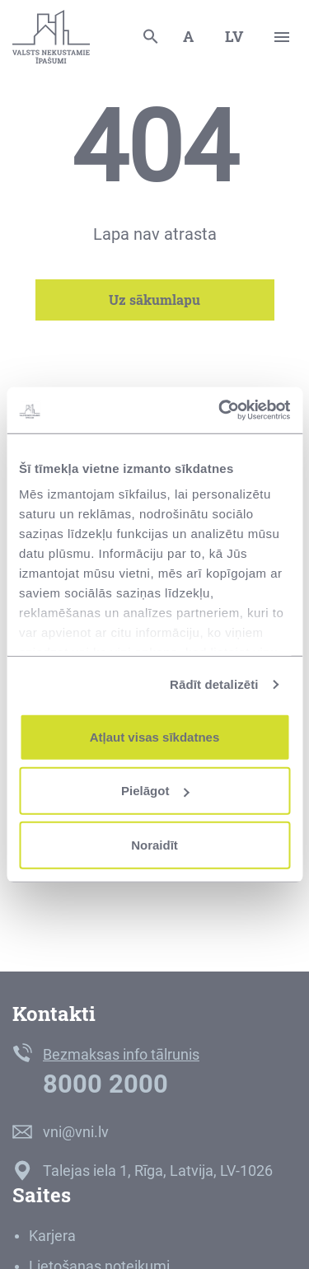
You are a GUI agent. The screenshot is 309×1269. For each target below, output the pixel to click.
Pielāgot (155, 791)
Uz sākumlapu (154, 299)
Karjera (52, 1235)
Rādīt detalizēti (214, 684)
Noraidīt (154, 844)
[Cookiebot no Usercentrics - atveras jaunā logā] (220, 410)
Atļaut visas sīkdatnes (155, 736)
